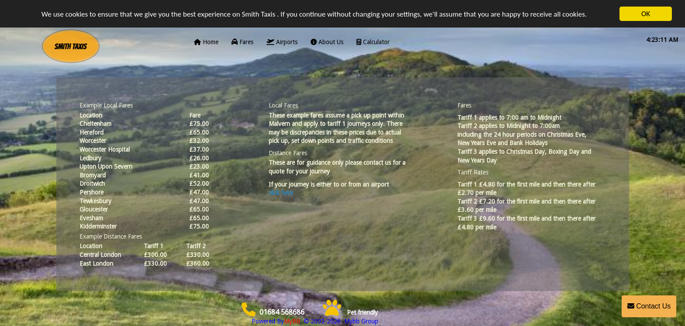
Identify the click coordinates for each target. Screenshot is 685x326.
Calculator (373, 41)
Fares (242, 41)
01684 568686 (273, 312)
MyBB (292, 321)
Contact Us (649, 306)
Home (206, 41)
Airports (282, 41)
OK (645, 13)
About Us (327, 41)
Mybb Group (360, 321)
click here (281, 192)
